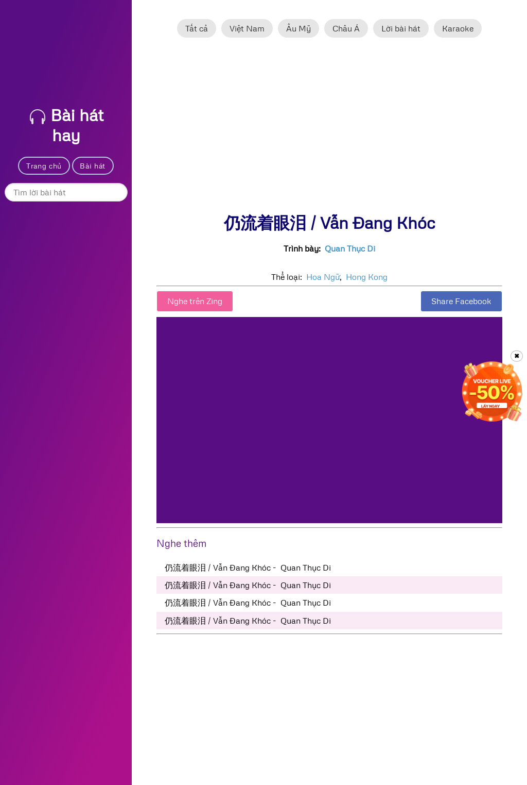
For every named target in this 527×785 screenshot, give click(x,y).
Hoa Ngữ (323, 277)
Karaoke (457, 28)
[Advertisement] (329, 130)
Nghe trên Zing (194, 301)
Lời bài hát (400, 28)
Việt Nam (247, 28)
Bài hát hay (66, 125)
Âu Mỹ (298, 28)
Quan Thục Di (350, 248)
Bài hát (93, 165)
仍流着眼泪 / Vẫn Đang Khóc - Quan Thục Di (248, 567)
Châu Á (346, 28)
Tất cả (196, 28)
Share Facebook (461, 301)
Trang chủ (44, 165)
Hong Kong (367, 277)
